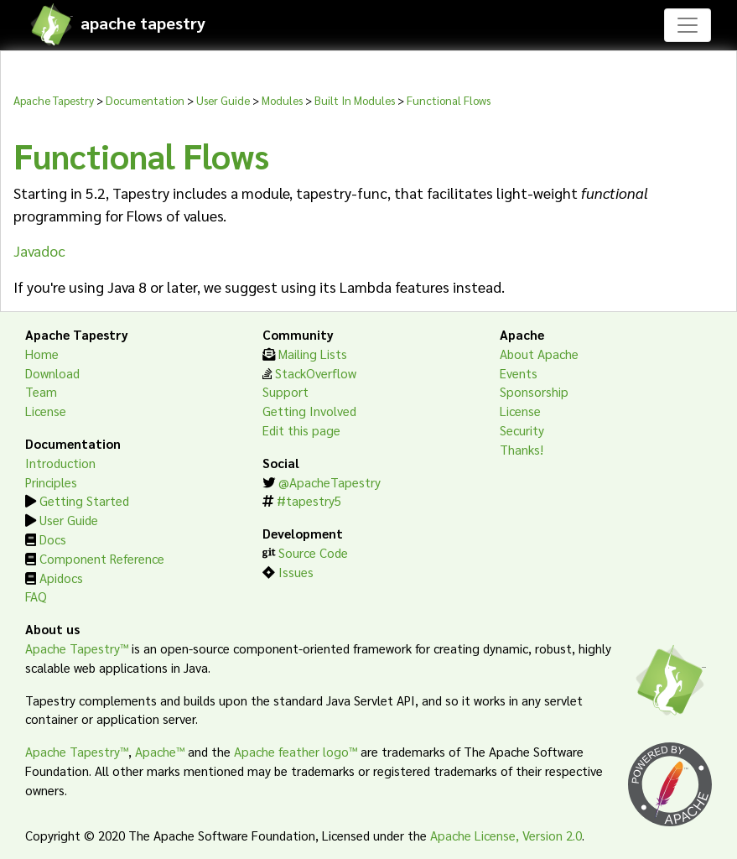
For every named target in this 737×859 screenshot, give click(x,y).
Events (518, 373)
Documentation (145, 99)
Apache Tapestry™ (76, 648)
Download (52, 373)
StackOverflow (315, 373)
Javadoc (39, 250)
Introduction (60, 463)
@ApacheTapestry (329, 482)
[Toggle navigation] (687, 25)
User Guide (223, 99)
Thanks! (521, 449)
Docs (52, 539)
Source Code (313, 552)
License (45, 411)
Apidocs (61, 578)
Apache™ (159, 751)
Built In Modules (354, 99)
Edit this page (301, 430)
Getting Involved (309, 411)
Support (285, 391)
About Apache (539, 354)
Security (522, 430)
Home (42, 354)
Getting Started (84, 500)
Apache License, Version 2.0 (506, 835)
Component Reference (101, 558)
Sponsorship (534, 391)
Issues (296, 572)
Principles (51, 482)
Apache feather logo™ (295, 751)
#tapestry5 (309, 500)
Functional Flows (448, 99)
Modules (282, 99)
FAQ (36, 596)
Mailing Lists (312, 354)
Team (41, 391)
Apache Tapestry (53, 99)
